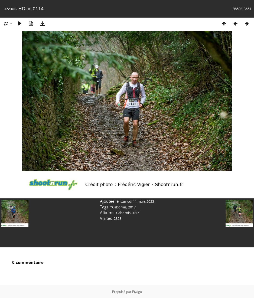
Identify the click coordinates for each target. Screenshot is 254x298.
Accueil (9, 8)
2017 (132, 207)
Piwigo (137, 291)
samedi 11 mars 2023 (137, 201)
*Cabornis (118, 207)
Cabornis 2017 (127, 212)
